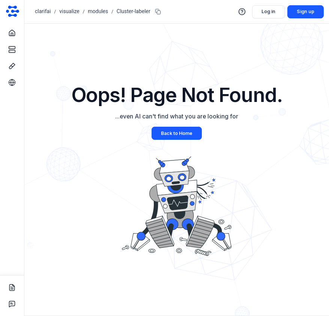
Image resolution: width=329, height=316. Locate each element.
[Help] (242, 11)
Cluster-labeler (133, 11)
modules (98, 11)
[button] (242, 11)
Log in (268, 11)
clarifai (43, 11)
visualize (69, 11)
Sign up (305, 11)
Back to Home (176, 133)
